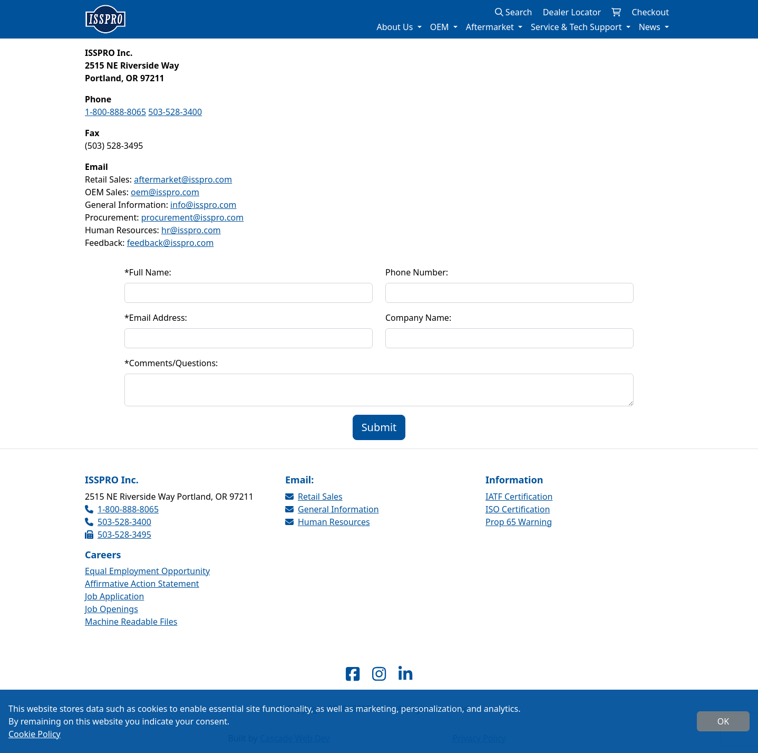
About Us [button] (395, 27)
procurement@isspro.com (192, 217)
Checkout (650, 12)
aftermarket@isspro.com (183, 179)
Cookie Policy (34, 734)
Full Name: (147, 272)
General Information (332, 509)
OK (723, 721)
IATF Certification (518, 496)
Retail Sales (314, 496)
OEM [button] (440, 27)
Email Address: (155, 317)
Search (513, 12)
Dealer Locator (572, 12)
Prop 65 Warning (518, 522)
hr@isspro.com (191, 230)
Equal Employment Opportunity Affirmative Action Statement (147, 577)
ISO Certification (517, 509)
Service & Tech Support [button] (577, 27)
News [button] (651, 27)
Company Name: (418, 317)
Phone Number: (416, 272)
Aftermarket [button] (491, 27)
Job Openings (111, 609)
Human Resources (327, 522)
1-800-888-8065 (115, 112)
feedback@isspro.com (170, 243)
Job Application (114, 596)
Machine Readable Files (131, 621)
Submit (379, 427)
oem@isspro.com (165, 192)
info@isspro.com (203, 205)
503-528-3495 (118, 534)
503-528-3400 (175, 112)
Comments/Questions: (171, 363)
